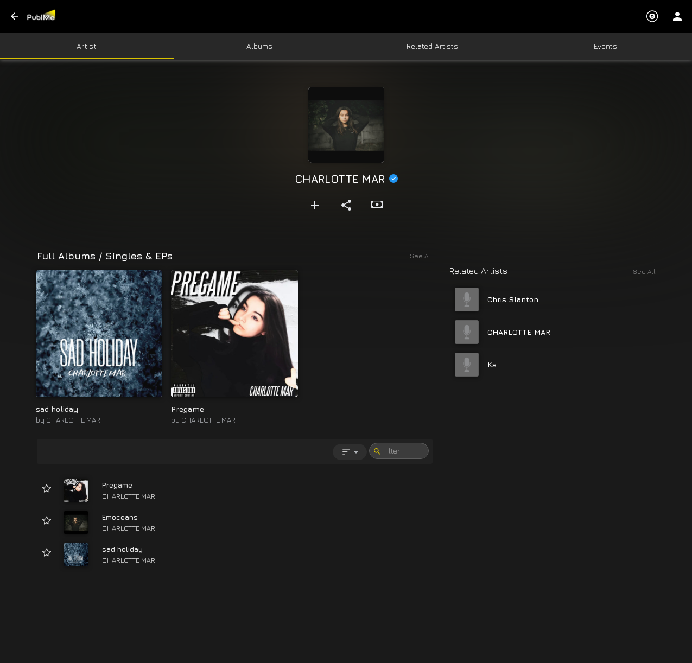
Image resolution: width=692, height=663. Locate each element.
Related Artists (432, 45)
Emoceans (120, 517)
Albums (259, 45)
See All (644, 271)
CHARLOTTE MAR (73, 420)
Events (605, 45)
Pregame (187, 408)
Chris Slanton (512, 299)
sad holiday (57, 408)
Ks (492, 364)
